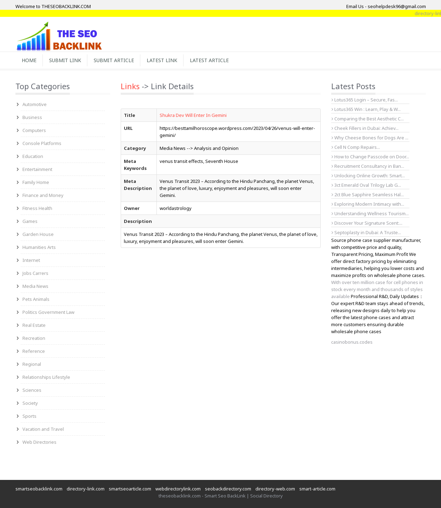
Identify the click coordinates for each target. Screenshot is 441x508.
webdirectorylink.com (178, 489)
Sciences (31, 390)
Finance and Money (43, 195)
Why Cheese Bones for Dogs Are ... (370, 137)
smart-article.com (317, 489)
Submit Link (65, 60)
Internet (31, 260)
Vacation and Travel (43, 429)
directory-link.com (86, 489)
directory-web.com (275, 489)
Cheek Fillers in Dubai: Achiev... (365, 128)
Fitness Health (37, 208)
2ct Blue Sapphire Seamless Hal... (368, 194)
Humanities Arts (39, 247)
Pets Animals (35, 299)
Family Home (35, 182)
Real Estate (34, 325)
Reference (33, 351)
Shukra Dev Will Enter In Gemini (193, 115)
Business (32, 117)
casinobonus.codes (352, 342)
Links (130, 86)
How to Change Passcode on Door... (370, 156)
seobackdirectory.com (228, 489)
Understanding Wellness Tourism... (370, 213)
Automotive (34, 104)
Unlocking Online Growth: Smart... (368, 175)
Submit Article (114, 60)
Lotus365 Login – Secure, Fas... (365, 100)
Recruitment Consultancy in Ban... (368, 166)
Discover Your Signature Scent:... (367, 223)
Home (29, 60)
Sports (29, 416)
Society (30, 403)
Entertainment (37, 169)
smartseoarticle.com (130, 489)
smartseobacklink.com (38, 489)
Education (32, 156)
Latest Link (162, 60)
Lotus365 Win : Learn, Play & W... (366, 109)
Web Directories (39, 442)
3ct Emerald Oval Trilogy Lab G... (366, 185)
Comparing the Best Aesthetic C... (368, 119)
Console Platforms (41, 143)
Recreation (33, 338)
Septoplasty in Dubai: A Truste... (366, 232)
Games (30, 221)
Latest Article (209, 60)
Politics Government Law (48, 312)
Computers (34, 130)
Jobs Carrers (35, 273)
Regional (31, 364)
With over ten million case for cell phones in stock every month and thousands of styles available (377, 289)
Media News (35, 286)
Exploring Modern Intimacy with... (368, 204)
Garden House (38, 234)
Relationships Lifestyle (46, 377)
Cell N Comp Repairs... (356, 147)
